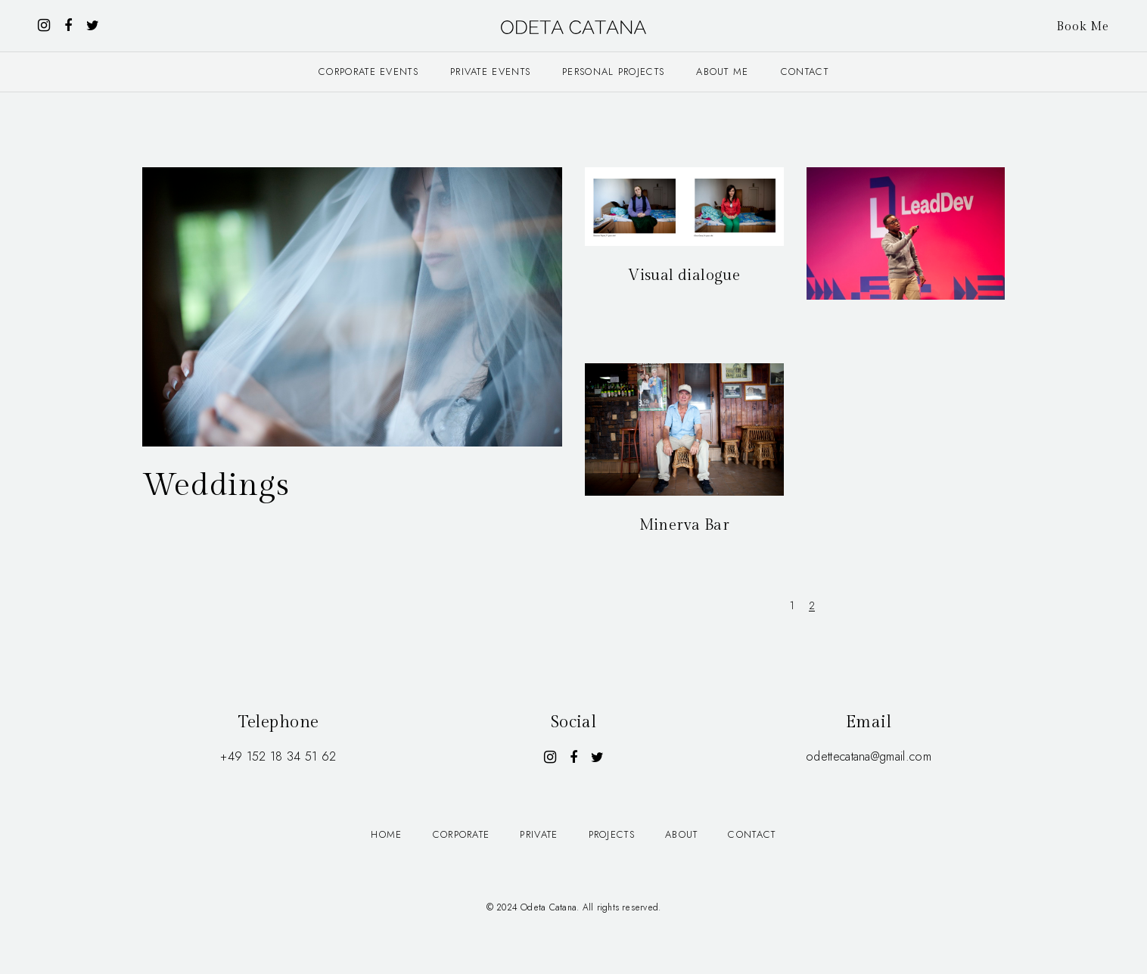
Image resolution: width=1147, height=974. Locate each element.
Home (386, 834)
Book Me (1082, 27)
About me (722, 71)
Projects (612, 834)
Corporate (461, 834)
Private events (490, 71)
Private (539, 834)
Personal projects (613, 71)
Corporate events (368, 71)
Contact (804, 71)
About (681, 834)
